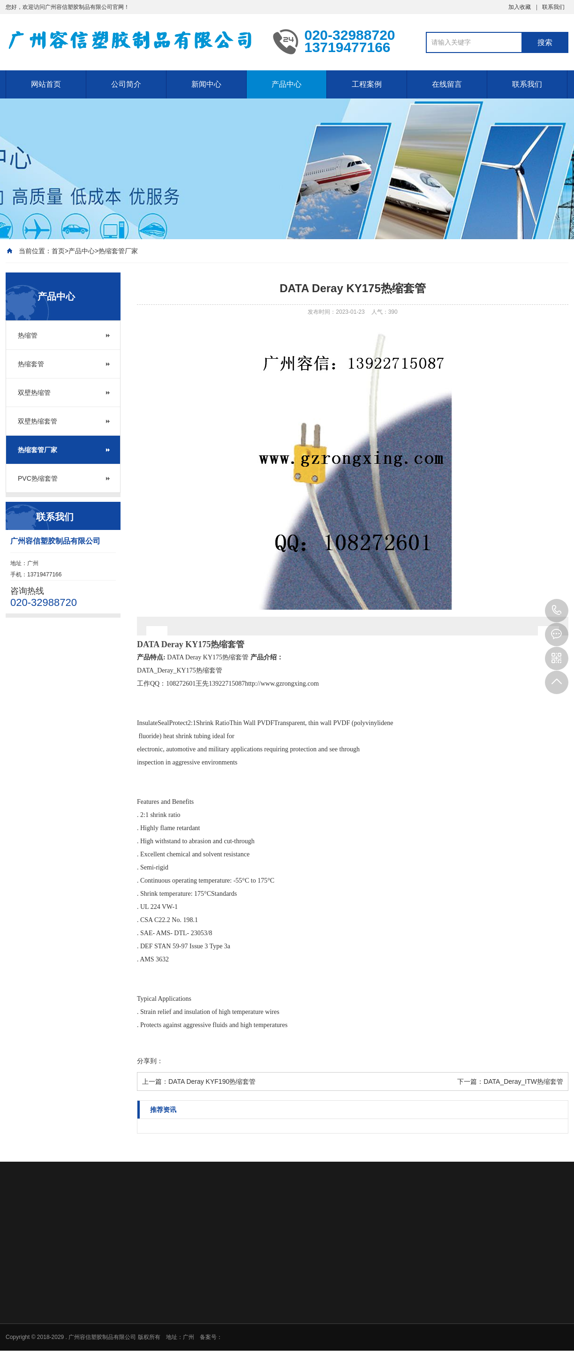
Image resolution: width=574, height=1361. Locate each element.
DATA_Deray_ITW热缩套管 (523, 1081)
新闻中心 (206, 84)
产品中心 (287, 84)
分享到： (150, 1061)
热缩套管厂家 (118, 251)
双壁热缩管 (34, 392)
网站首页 (46, 84)
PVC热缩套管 (38, 478)
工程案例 (367, 84)
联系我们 (553, 7)
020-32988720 (556, 610)
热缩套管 (31, 364)
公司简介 (126, 84)
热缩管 (28, 335)
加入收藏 (519, 7)
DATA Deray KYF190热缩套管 (212, 1081)
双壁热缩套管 (37, 421)
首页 (58, 251)
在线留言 (447, 84)
